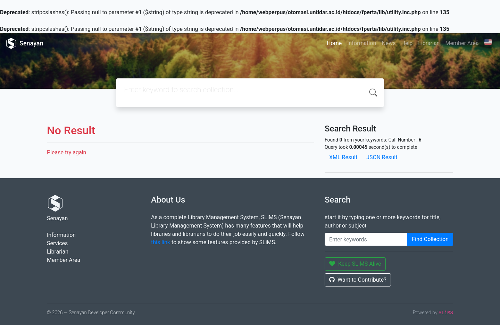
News (388, 43)
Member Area (461, 43)
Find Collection (430, 239)
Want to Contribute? (357, 279)
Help (406, 43)
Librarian (429, 43)
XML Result (343, 157)
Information (361, 43)
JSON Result (381, 157)
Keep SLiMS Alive (355, 263)
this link (160, 242)
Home (334, 43)
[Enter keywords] (366, 239)
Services (57, 243)
